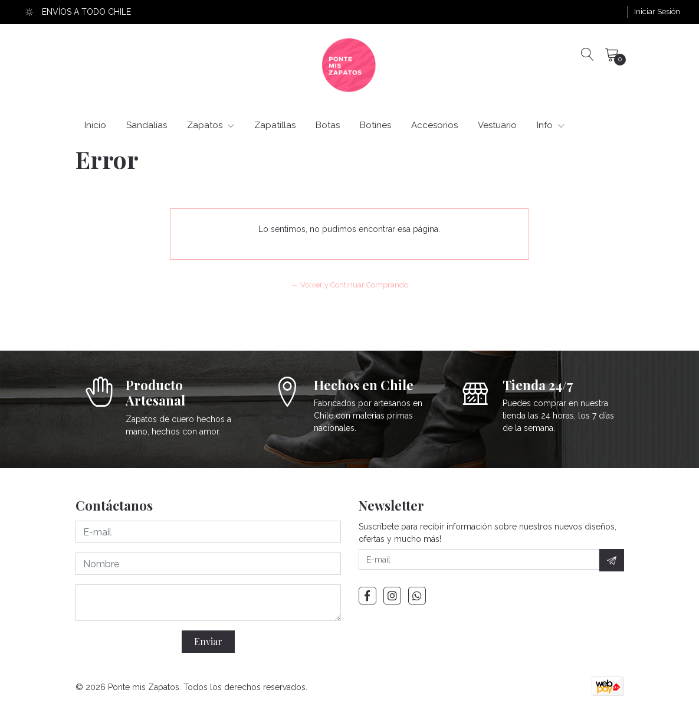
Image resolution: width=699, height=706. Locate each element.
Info (551, 125)
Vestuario (497, 125)
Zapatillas (275, 125)
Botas (328, 125)
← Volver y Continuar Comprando (349, 284)
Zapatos (210, 125)
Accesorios (434, 125)
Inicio (95, 125)
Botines (375, 125)
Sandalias (146, 125)
